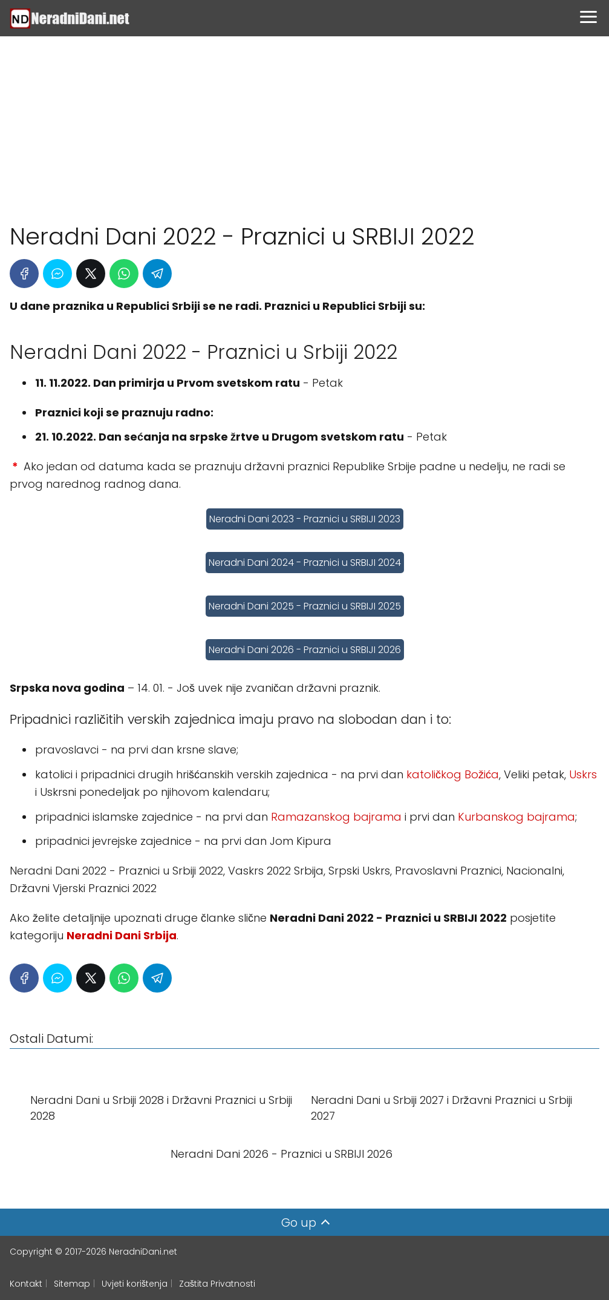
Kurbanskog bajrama (516, 816)
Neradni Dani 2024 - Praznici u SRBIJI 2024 (305, 563)
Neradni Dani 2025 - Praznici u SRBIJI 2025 (305, 606)
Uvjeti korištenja (135, 1284)
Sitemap (72, 1284)
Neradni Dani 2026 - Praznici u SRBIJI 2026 (305, 650)
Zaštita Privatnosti (217, 1284)
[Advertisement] (304, 124)
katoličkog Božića (452, 774)
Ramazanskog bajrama (336, 816)
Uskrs (583, 774)
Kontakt (26, 1284)
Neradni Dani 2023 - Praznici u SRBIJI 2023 (304, 519)
